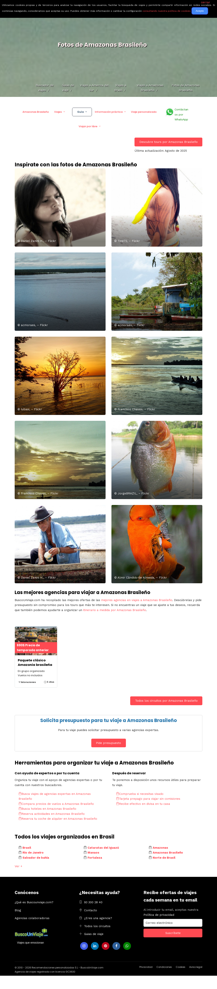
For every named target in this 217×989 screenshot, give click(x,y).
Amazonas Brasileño (35, 112)
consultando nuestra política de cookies (167, 11)
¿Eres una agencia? (98, 918)
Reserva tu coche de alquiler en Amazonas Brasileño (58, 818)
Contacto (90, 910)
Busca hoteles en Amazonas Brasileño (47, 808)
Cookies (180, 967)
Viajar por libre (88, 126)
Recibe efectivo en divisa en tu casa (143, 804)
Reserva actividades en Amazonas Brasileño (52, 814)
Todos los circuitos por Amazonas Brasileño (166, 700)
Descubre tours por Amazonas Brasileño (168, 142)
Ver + (18, 866)
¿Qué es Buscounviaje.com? (34, 902)
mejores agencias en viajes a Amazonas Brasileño (136, 600)
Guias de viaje (93, 934)
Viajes (58, 112)
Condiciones (164, 967)
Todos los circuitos (97, 926)
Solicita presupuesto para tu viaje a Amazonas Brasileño (108, 720)
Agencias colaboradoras (32, 918)
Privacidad (145, 967)
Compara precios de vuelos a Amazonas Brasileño (56, 804)
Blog (18, 910)
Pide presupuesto (108, 743)
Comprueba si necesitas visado (139, 794)
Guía (80, 112)
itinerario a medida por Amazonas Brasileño (114, 610)
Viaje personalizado (144, 112)
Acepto (200, 10)
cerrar (205, 2)
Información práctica (109, 112)
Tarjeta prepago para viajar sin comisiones (148, 799)
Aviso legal (195, 967)
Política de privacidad (158, 915)
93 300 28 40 (93, 902)
